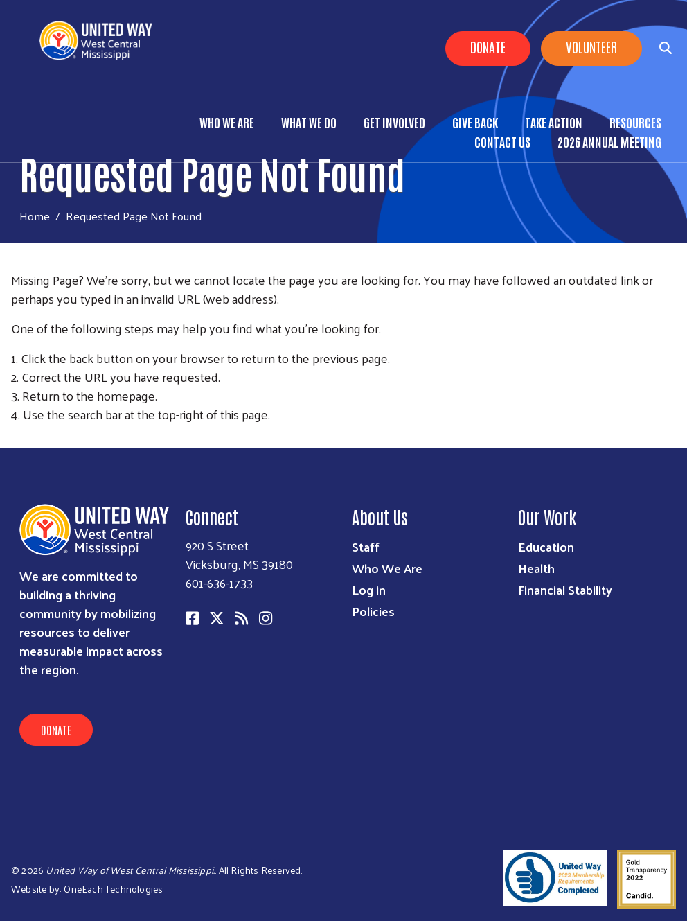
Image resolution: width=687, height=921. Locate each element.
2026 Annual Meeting (609, 141)
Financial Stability (565, 589)
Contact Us (502, 141)
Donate (488, 46)
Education (546, 546)
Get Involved (394, 122)
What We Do (309, 122)
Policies (373, 611)
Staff (366, 546)
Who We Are (226, 122)
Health (536, 568)
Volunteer (591, 46)
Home (34, 216)
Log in (369, 589)
